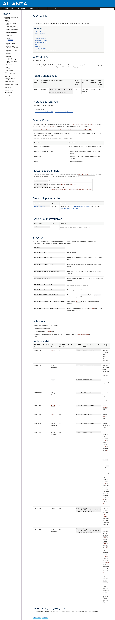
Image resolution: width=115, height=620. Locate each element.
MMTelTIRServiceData (39, 206)
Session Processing (9, 79)
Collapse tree (6, 95)
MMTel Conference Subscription (11, 44)
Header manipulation (41, 48)
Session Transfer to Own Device (12, 62)
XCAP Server (7, 83)
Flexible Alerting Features (12, 29)
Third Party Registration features (11, 66)
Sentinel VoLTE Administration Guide (11, 17)
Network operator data (40, 38)
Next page (45, 617)
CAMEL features (9, 68)
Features (6, 20)
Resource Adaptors (9, 90)
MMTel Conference (11, 41)
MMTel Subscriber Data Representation (12, 51)
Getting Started (8, 18)
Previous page (37, 617)
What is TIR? (38, 31)
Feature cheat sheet (40, 33)
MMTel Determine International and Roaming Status (12, 47)
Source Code (38, 36)
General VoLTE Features (11, 23)
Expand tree (11, 95)
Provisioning (7, 76)
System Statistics (8, 92)
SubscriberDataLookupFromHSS (44, 112)
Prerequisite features (40, 35)
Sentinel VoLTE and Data (10, 78)
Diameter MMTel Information (13, 27)
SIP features (8, 21)
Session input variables (41, 40)
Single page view (41, 8)
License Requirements (9, 93)
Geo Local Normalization (12, 31)
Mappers (6, 72)
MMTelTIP (10, 38)
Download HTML (53, 8)
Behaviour (37, 46)
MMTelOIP (10, 35)
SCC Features (9, 64)
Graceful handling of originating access (46, 50)
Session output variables (41, 42)
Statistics (37, 44)
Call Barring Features (11, 26)
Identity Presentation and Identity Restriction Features (13, 33)
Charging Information (9, 81)
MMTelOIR (10, 37)
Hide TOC (31, 8)
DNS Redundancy (8, 87)
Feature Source (8, 89)
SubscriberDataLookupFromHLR (64, 112)
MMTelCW (9, 55)
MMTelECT (9, 56)
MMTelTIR (10, 40)
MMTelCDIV (9, 53)
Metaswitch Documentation (8, 8)
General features (9, 70)
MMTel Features (9, 24)
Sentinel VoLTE (21, 8)
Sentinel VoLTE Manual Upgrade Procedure (11, 85)
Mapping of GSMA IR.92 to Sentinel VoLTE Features (10, 74)
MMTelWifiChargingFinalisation (13, 59)
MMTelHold (9, 58)
